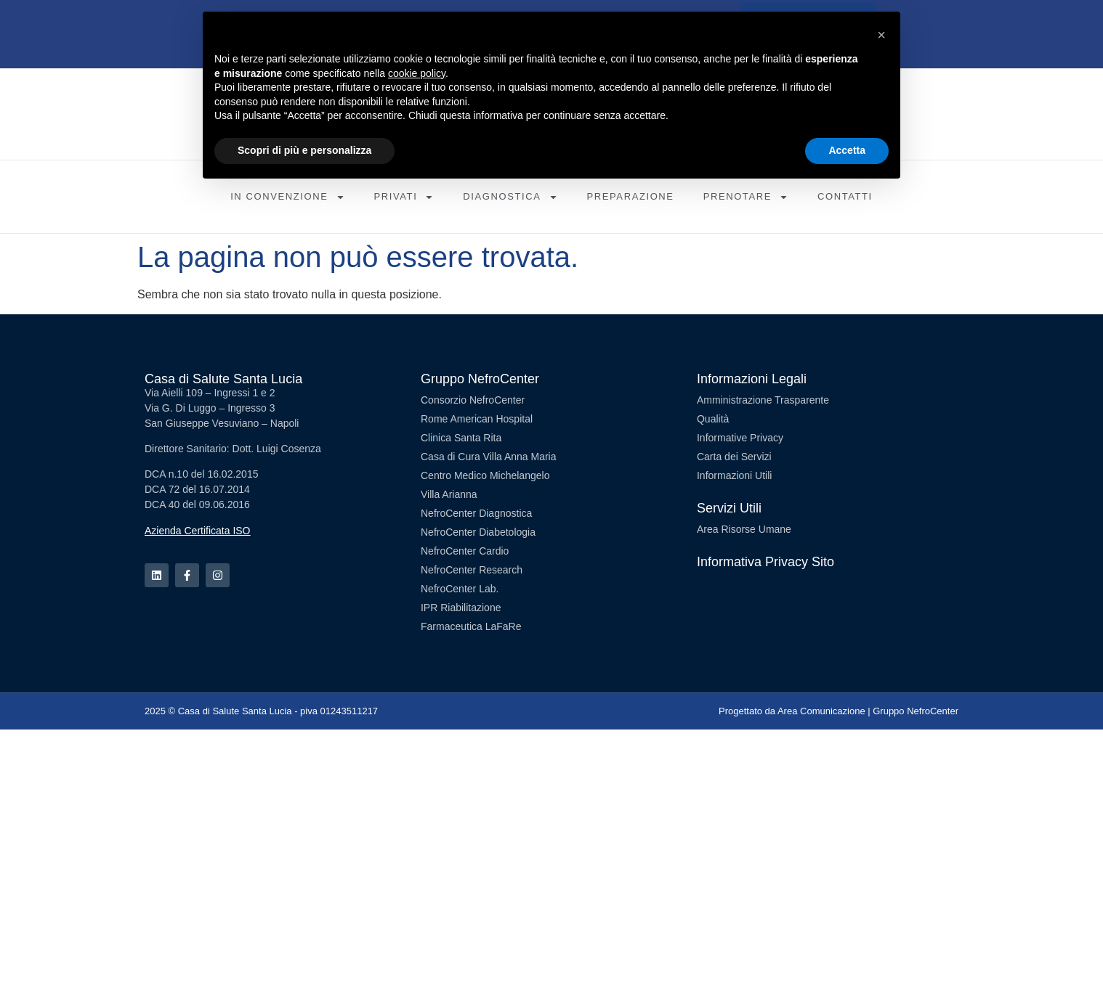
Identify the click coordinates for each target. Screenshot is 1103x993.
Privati (404, 197)
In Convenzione (287, 197)
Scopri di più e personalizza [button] (304, 150)
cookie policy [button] (416, 73)
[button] (881, 34)
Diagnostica (510, 197)
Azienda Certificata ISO (198, 530)
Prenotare (745, 197)
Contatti (845, 196)
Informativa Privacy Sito (765, 562)
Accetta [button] (846, 150)
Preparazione (630, 196)
